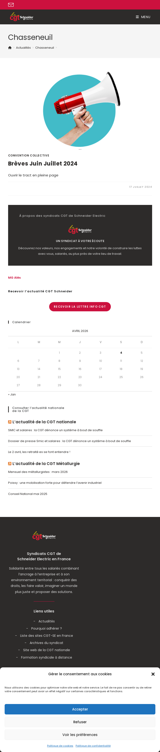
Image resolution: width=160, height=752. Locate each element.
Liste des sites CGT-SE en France (46, 635)
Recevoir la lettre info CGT (80, 307)
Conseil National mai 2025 (27, 494)
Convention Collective (28, 155)
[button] (153, 674)
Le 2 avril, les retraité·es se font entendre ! (39, 452)
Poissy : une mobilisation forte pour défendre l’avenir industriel (55, 483)
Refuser (80, 722)
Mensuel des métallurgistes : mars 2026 (38, 472)
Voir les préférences (80, 734)
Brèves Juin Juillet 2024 (43, 163)
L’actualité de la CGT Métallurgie (46, 463)
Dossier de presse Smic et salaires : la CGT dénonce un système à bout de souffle (69, 441)
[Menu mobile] (143, 17)
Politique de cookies (60, 746)
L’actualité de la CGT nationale (44, 422)
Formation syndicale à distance (46, 657)
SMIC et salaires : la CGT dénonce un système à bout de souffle (55, 430)
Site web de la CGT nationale (46, 650)
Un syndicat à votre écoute (80, 241)
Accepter (80, 709)
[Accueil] (10, 47)
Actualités (46, 621)
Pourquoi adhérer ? (46, 628)
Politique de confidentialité (93, 746)
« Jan (12, 394)
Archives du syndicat (46, 642)
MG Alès (14, 277)
